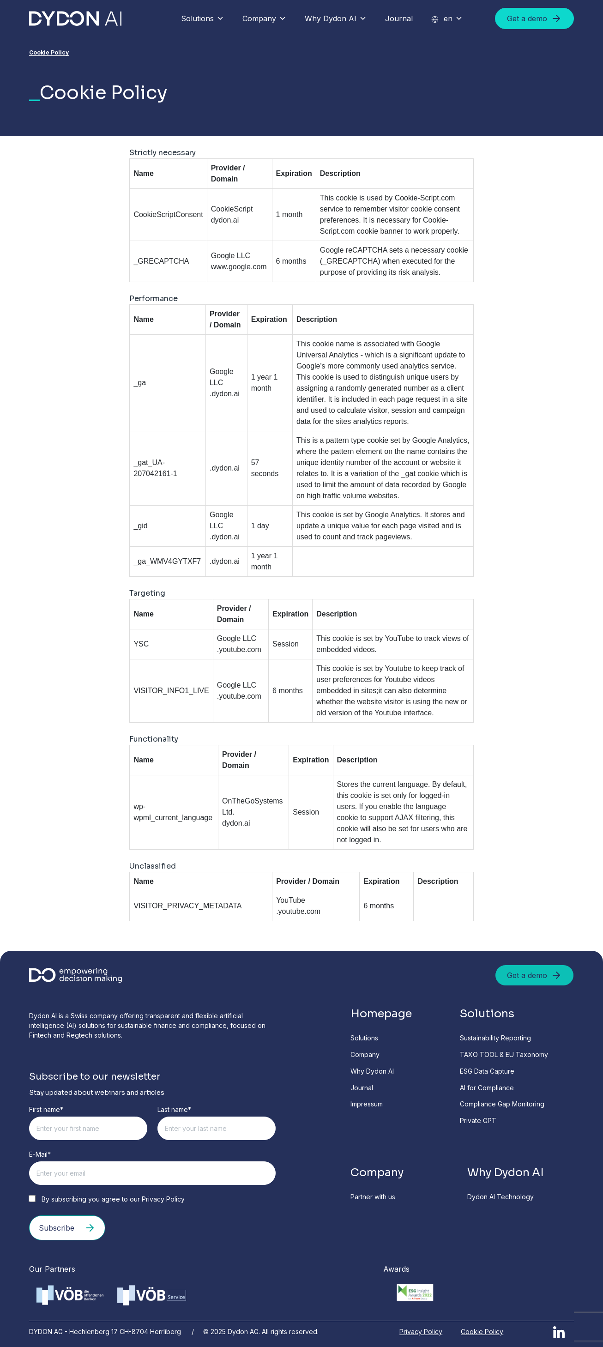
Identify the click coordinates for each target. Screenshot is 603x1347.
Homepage (381, 1014)
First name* (46, 1109)
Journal (399, 18)
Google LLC (230, 256)
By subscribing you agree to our (107, 1199)
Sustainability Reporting (495, 1038)
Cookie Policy (482, 1331)
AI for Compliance (487, 1088)
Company (264, 18)
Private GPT (478, 1120)
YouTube (290, 900)
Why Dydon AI (336, 18)
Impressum (366, 1104)
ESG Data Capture (487, 1071)
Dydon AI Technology (500, 1197)
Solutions (202, 18)
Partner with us (372, 1197)
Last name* (174, 1109)
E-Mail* (40, 1154)
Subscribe (67, 1227)
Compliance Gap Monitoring (502, 1104)
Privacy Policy (163, 1199)
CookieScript (232, 209)
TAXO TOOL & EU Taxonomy (504, 1054)
